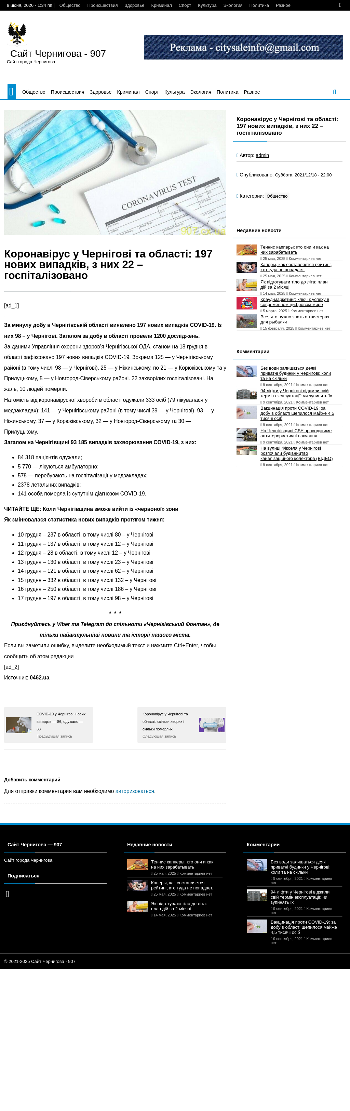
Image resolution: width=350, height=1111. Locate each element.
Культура (207, 5)
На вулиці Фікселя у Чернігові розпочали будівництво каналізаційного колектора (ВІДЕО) (296, 453)
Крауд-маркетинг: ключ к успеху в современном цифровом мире (294, 302)
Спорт (185, 5)
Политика (259, 5)
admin (262, 155)
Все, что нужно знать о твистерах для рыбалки (294, 319)
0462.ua (39, 677)
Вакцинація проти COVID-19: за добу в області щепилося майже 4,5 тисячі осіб (297, 413)
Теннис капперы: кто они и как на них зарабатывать (294, 249)
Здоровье (134, 5)
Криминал (161, 5)
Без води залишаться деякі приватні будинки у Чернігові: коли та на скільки (295, 373)
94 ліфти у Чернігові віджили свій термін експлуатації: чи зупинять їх (296, 393)
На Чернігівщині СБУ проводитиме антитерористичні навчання (296, 433)
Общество (70, 5)
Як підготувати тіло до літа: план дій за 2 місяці (293, 284)
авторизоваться (135, 791)
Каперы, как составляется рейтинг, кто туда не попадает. (296, 267)
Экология (232, 5)
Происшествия (103, 5)
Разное (283, 5)
